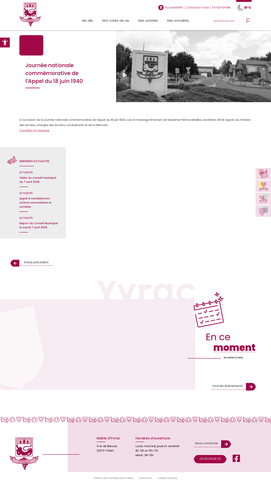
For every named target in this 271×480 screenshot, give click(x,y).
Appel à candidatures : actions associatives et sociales (35, 203)
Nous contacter (205, 437)
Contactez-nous (199, 7)
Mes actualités (178, 21)
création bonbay (167, 474)
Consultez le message (34, 130)
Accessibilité (176, 7)
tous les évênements (226, 382)
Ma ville (88, 21)
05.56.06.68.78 (209, 451)
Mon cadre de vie (116, 21)
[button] (5, 42)
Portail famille (222, 7)
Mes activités (148, 21)
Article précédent (33, 262)
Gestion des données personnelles (113, 474)
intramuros (145, 474)
